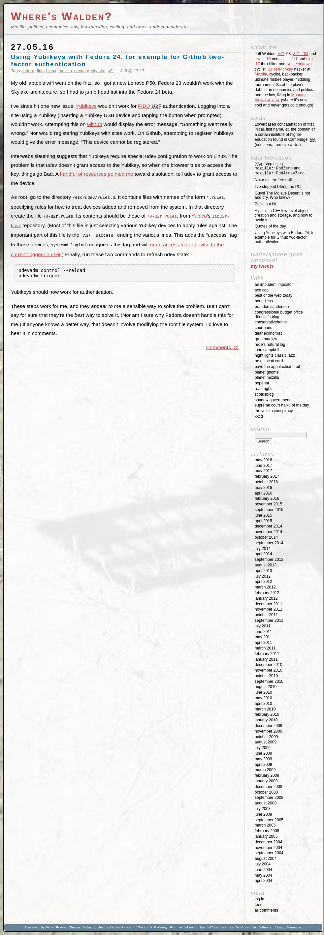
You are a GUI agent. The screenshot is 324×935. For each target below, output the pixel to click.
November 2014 (268, 531)
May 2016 (263, 487)
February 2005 (267, 831)
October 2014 (266, 537)
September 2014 (269, 543)
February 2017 (267, 476)
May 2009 (263, 759)
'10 (263, 59)
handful (68, 174)
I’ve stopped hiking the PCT (279, 186)
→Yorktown (298, 64)
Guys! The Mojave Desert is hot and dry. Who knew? (282, 195)
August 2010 (265, 686)
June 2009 (263, 753)
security (81, 70)
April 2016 (263, 493)
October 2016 (266, 482)
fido (40, 70)
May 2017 (263, 470)
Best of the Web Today (273, 295)
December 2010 (268, 664)
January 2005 (266, 836)
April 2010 (263, 703)
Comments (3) (222, 347)
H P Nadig (159, 927)
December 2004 (268, 842)
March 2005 (265, 825)
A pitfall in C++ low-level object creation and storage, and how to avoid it (283, 215)
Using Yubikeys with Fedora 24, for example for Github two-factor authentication (285, 237)
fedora (28, 70)
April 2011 (263, 642)
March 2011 (265, 648)
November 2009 (268, 731)
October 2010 (266, 676)
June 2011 (263, 631)
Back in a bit (265, 204)
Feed (258, 904)
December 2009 (268, 725)
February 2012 (267, 592)
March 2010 (265, 709)
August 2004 (265, 858)
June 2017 (263, 465)
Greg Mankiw (266, 339)
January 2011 (266, 659)
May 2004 (263, 875)
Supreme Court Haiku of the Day (282, 405)
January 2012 (266, 598)
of (80, 174)
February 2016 (267, 498)
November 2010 (268, 670)
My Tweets (262, 266)
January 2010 (266, 720)
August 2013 (265, 565)
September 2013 (269, 559)
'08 (300, 53)
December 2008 (268, 786)
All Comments (266, 910)
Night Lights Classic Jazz (275, 355)
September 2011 (269, 620)
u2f (110, 70)
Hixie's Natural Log (270, 344)
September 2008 (269, 797)
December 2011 (268, 604)
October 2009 (266, 737)
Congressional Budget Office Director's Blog (279, 314)
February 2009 (267, 775)
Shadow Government (272, 400)
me (129, 174)
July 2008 (263, 808)
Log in (259, 899)
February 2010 (267, 714)
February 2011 (267, 653)
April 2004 (263, 880)
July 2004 (263, 864)
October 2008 (266, 792)
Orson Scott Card (269, 361)
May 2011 (263, 637)
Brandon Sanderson (272, 306)
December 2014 (268, 526)
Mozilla (261, 74)
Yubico (199, 215)
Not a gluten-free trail (273, 180)
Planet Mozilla (267, 377)
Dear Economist (268, 333)
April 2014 (263, 554)
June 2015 (263, 515)
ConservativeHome (271, 322)
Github (94, 124)
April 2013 (263, 570)
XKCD (259, 416)
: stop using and (280, 169)
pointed (116, 174)
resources (95, 174)
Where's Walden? (62, 16)
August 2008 (265, 803)
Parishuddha (132, 927)
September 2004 (269, 853)
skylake (98, 70)
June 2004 (263, 869)
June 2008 (263, 814)
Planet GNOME (267, 372)
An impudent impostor (274, 284)
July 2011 (263, 626)
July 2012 (263, 576)
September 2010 (269, 681)
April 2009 (263, 764)
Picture (176, 927)
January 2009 (266, 781)
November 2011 (268, 609)
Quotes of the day (270, 226)
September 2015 (269, 509)
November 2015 (268, 504)
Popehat (262, 383)
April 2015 (263, 521)
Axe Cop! (262, 290)
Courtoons (263, 327)
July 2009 (263, 747)
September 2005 (269, 820)
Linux (51, 70)
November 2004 (268, 847)
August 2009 (265, 742)
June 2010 (263, 692)
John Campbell (267, 349)
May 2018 (263, 460)
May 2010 (263, 698)
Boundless (264, 301)
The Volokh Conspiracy (274, 410)
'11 (288, 59)
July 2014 (263, 548)
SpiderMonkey (280, 69)
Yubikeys (86, 106)
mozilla (65, 70)
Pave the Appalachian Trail (277, 366)
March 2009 (265, 770)
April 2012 (263, 581)
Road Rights (264, 388)
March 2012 (265, 587)
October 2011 (266, 615)
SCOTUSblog (264, 394)
